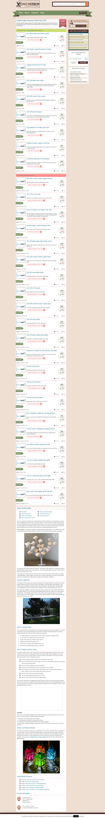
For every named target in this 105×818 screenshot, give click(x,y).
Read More (81, 816)
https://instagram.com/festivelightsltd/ (35, 787)
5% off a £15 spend (33, 366)
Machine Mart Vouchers (76, 79)
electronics (61, 594)
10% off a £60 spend (33, 319)
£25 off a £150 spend (33, 382)
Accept (75, 816)
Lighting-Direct (33, 737)
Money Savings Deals (26, 515)
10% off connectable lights (35, 272)
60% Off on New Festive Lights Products (40, 178)
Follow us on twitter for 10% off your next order (42, 350)
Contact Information (44, 515)
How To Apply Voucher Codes (28, 517)
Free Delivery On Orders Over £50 (38, 127)
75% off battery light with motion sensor (39, 241)
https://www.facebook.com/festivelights (35, 779)
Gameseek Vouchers (75, 77)
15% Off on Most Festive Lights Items (39, 257)
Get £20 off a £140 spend (35, 397)
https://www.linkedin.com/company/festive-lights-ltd (37, 789)
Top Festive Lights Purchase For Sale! (39, 49)
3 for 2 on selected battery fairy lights (39, 476)
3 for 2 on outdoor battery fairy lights (38, 460)
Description (24, 511)
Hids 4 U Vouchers (74, 75)
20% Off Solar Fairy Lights (35, 80)
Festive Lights (30, 30)
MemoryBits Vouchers (75, 71)
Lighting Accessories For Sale (36, 65)
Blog (42, 13)
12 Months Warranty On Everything (38, 159)
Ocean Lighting (42, 737)
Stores (27, 13)
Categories (35, 13)
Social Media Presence (45, 513)
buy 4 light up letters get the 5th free (38, 444)
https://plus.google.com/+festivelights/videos (36, 783)
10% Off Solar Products (34, 112)
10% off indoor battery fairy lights (37, 335)
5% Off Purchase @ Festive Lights (38, 33)
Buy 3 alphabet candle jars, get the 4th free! (41, 413)
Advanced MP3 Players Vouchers (78, 81)
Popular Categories (26, 513)
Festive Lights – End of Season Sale (38, 225)
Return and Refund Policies (46, 511)
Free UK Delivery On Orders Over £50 (39, 210)
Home (21, 13)
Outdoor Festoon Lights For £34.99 (38, 143)
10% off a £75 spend (33, 288)
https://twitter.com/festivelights (32, 781)
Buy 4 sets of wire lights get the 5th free (39, 491)
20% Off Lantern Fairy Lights (36, 96)
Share (64, 45)
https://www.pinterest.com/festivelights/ (35, 785)
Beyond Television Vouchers (77, 73)
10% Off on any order (33, 194)
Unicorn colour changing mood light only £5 (41, 429)
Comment (57, 45)
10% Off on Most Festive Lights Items (39, 303)
